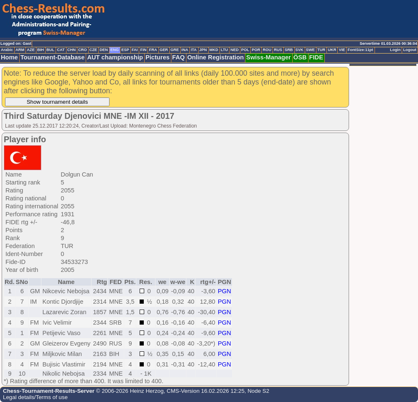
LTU (224, 50)
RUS (278, 50)
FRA (153, 50)
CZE (93, 50)
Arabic (7, 50)
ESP (125, 50)
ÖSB (300, 57)
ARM (19, 50)
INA (184, 50)
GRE (175, 50)
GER (164, 50)
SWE (310, 50)
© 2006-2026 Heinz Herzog (128, 391)
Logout (409, 50)
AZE (31, 50)
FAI (135, 50)
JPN (203, 50)
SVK (299, 50)
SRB (289, 50)
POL (245, 50)
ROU (267, 50)
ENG (114, 50)
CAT (60, 50)
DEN (103, 50)
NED (234, 50)
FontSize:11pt (360, 50)
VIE (342, 50)
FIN (143, 50)
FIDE (316, 57)
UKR (332, 50)
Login (395, 50)
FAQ (178, 57)
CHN (71, 50)
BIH (40, 50)
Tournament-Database (52, 57)
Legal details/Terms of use (35, 397)
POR (256, 50)
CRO (82, 50)
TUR (321, 50)
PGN (224, 291)
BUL (50, 50)
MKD (213, 50)
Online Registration (215, 57)
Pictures (157, 57)
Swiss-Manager (268, 57)
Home (9, 57)
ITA (193, 50)
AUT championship (115, 57)
